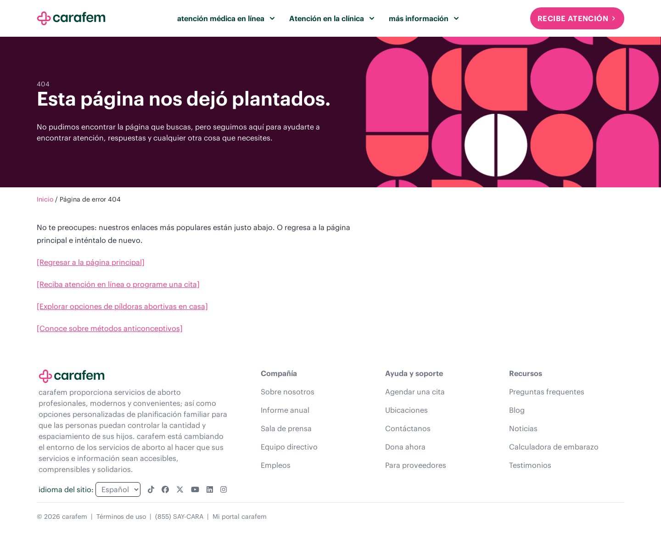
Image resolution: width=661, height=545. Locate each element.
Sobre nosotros (287, 391)
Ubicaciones (406, 410)
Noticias (523, 428)
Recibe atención (577, 18)
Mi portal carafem (240, 516)
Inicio (45, 199)
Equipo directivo (289, 446)
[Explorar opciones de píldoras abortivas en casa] (122, 306)
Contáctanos (408, 428)
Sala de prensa (286, 428)
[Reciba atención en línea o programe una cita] (118, 284)
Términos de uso (121, 516)
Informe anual (285, 410)
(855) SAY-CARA (179, 516)
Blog (517, 410)
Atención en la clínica (331, 18)
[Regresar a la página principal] (91, 262)
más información (424, 18)
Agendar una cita (415, 391)
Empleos (276, 465)
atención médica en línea (225, 18)
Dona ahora (405, 446)
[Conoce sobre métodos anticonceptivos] (110, 328)
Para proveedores (415, 465)
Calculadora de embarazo (554, 446)
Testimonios (530, 465)
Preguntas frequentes (546, 391)
